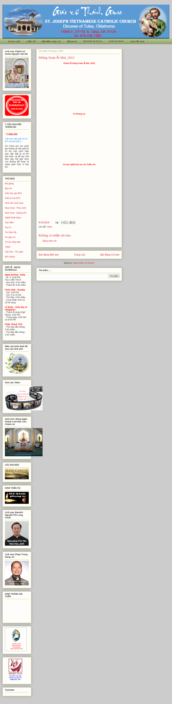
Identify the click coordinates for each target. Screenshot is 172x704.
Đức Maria (10, 256)
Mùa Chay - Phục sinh (15, 208)
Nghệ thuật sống (13, 217)
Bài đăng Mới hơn (49, 254)
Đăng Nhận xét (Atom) (83, 263)
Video (49, 227)
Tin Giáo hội (10, 232)
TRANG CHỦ (14, 41)
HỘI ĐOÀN (72, 41)
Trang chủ (79, 254)
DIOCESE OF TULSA (92, 41)
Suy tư (8, 227)
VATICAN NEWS (116, 41)
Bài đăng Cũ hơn (109, 254)
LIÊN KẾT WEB (137, 41)
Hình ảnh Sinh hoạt (14, 203)
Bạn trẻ (8, 188)
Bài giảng (9, 183)
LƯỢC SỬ (30, 41)
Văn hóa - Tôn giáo (14, 252)
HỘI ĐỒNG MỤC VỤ (51, 41)
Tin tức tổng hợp (12, 242)
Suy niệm (9, 222)
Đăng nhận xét (50, 241)
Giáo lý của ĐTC (13, 198)
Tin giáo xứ (10, 237)
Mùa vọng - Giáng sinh (16, 213)
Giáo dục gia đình (13, 193)
